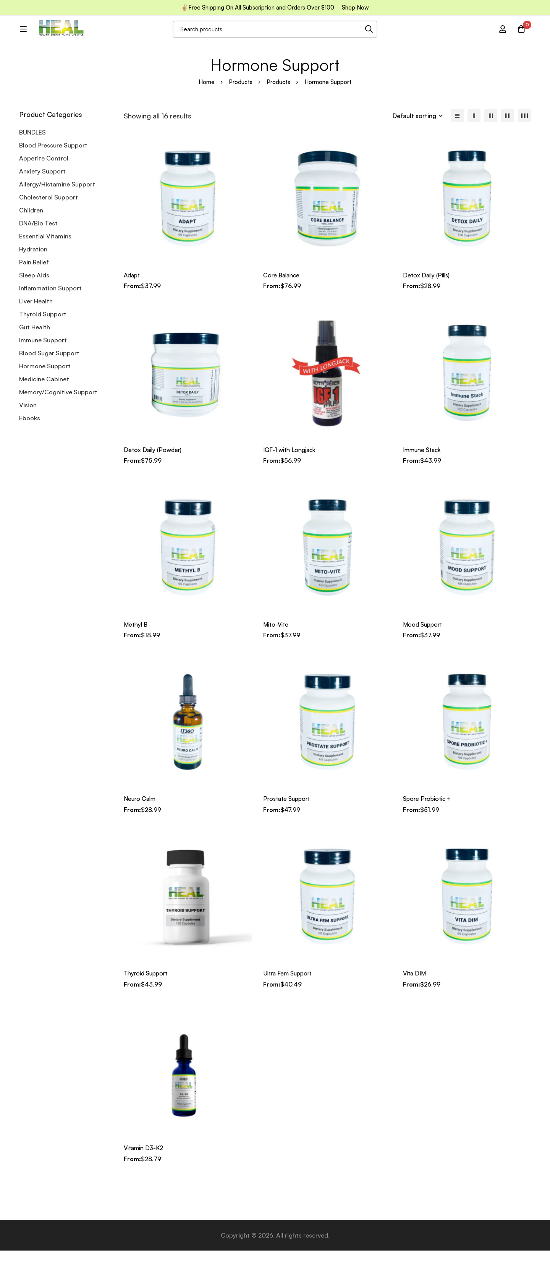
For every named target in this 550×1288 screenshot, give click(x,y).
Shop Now (355, 7)
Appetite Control (43, 197)
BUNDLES (32, 171)
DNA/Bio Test (38, 262)
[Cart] (521, 40)
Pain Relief (34, 301)
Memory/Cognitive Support (58, 430)
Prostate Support (288, 837)
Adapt (133, 314)
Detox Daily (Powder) (153, 488)
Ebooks (29, 456)
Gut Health (34, 365)
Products (240, 120)
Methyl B (136, 662)
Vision (28, 443)
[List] (457, 154)
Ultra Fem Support (289, 1011)
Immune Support (43, 378)
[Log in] (501, 40)
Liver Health (36, 339)
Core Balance (282, 314)
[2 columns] (473, 154)
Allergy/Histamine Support (57, 223)
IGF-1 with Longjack (290, 488)
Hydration (33, 288)
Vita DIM (415, 1011)
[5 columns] (524, 154)
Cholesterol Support (48, 236)
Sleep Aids (34, 314)
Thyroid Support (42, 352)
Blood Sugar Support (49, 391)
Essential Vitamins (45, 275)
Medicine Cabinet (44, 417)
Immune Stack (423, 488)
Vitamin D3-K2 (144, 1185)
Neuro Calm (140, 837)
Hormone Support (45, 404)
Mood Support (424, 662)
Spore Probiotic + (428, 837)
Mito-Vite (276, 662)
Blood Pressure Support (53, 184)
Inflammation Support (50, 327)
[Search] (389, 39)
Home (207, 120)
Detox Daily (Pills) (427, 314)
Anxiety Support (42, 210)
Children (31, 249)
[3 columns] (490, 154)
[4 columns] (507, 154)
